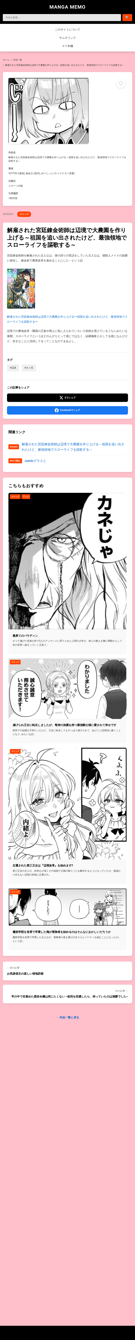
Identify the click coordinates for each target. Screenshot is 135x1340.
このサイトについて (67, 29)
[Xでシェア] (67, 397)
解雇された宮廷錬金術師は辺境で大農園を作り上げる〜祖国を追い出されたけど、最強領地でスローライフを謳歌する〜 (67, 296)
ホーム (6, 59)
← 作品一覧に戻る (67, 1017)
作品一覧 (17, 59)
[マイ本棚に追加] (120, 83)
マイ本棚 (67, 46)
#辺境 (13, 367)
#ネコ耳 (29, 367)
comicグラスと (35, 461)
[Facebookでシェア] (67, 410)
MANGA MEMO (67, 7)
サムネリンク (67, 37)
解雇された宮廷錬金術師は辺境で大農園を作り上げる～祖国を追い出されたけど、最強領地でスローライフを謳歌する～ (73, 446)
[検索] (62, 17)
